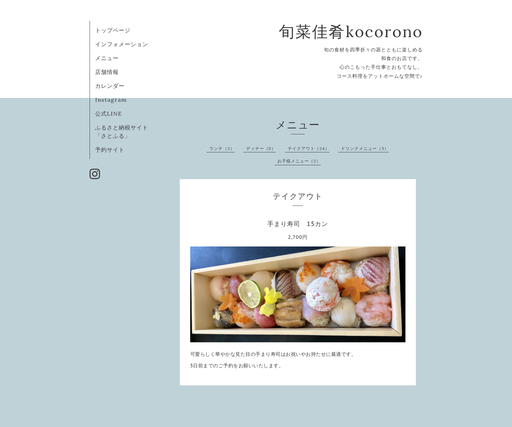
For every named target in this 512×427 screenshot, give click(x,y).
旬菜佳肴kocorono (351, 31)
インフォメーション (121, 44)
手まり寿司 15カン (297, 224)
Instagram (111, 99)
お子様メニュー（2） (299, 161)
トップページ (113, 30)
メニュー (107, 58)
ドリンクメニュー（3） (365, 148)
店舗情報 (107, 71)
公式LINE (108, 113)
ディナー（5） (261, 148)
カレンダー (110, 85)
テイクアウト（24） (308, 148)
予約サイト (110, 149)
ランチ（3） (222, 148)
